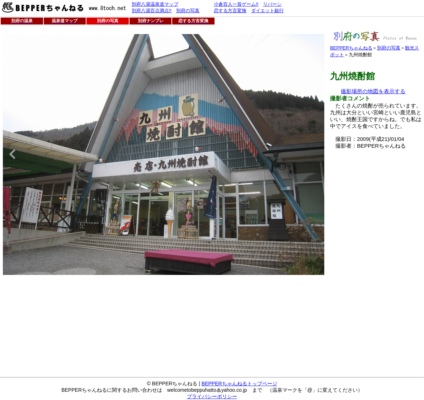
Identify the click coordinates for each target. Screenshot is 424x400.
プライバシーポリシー (212, 396)
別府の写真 (388, 48)
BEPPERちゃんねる (351, 48)
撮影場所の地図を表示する (373, 91)
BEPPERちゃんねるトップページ (239, 383)
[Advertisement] (351, 257)
